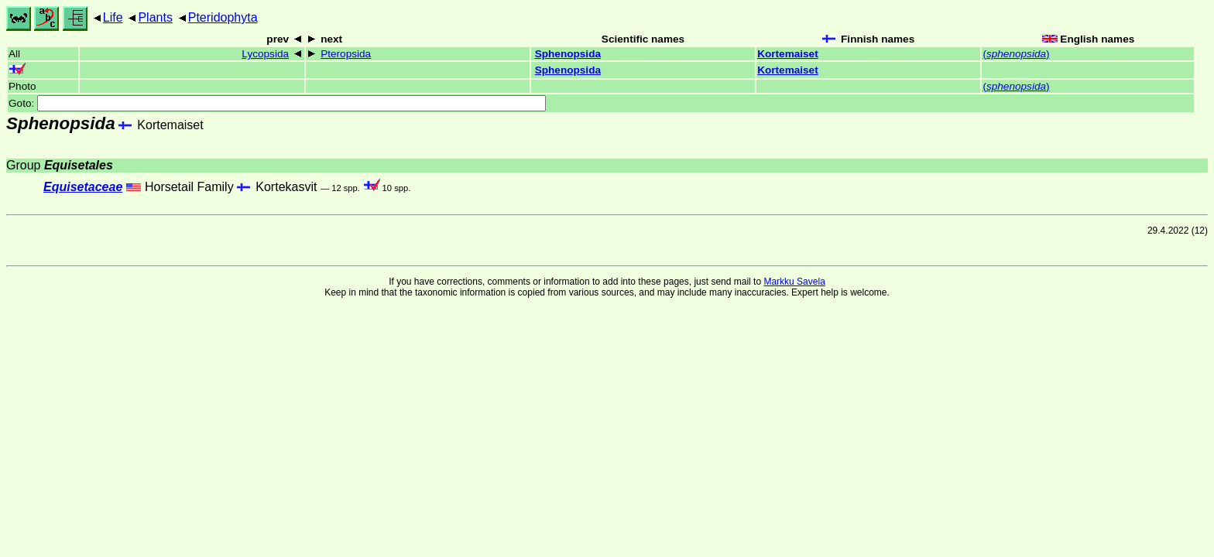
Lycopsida (265, 54)
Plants (155, 17)
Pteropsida (346, 54)
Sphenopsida (568, 54)
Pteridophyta (223, 17)
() (1016, 54)
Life (113, 17)
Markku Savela (794, 281)
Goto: (277, 103)
